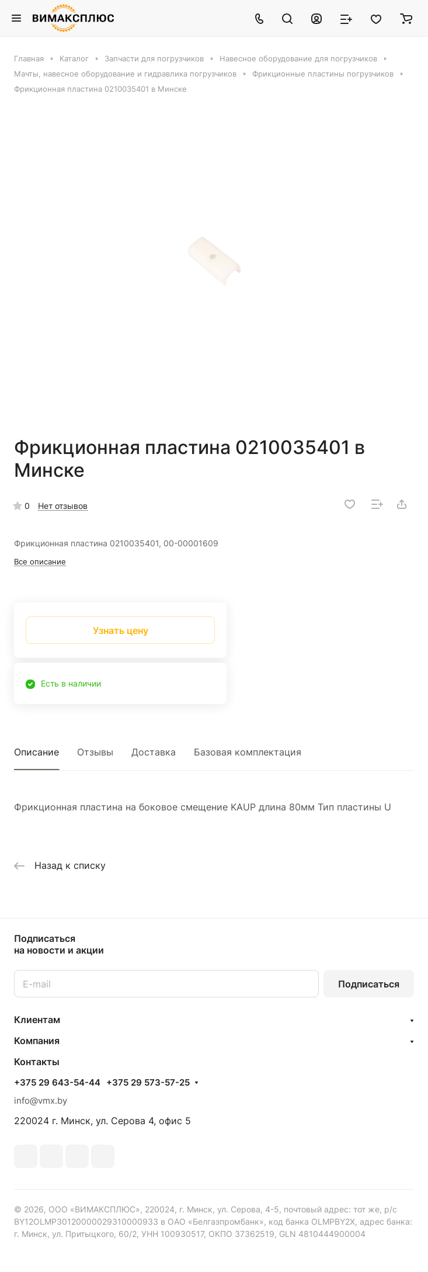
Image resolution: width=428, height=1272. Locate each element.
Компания (37, 1040)
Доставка (153, 752)
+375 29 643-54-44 (57, 1082)
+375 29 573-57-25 (148, 1082)
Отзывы (95, 752)
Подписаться (368, 984)
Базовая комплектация (247, 752)
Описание (36, 752)
